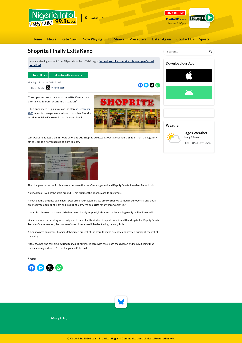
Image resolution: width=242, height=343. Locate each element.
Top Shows (116, 39)
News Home (40, 75)
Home (37, 39)
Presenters (138, 39)
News (51, 39)
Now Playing (92, 39)
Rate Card (69, 39)
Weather (173, 125)
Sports (204, 39)
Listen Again (161, 39)
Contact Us (185, 39)
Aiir (172, 338)
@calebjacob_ (56, 87)
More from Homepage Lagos (70, 75)
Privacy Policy (59, 318)
